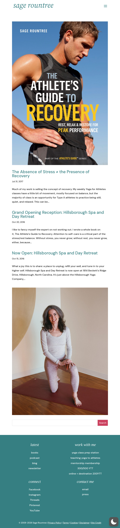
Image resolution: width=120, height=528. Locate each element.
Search (102, 422)
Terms (66, 522)
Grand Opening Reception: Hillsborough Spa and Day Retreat (58, 214)
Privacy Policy (54, 522)
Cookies (74, 522)
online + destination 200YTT (85, 473)
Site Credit (96, 522)
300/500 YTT (85, 468)
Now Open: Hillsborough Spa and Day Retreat (55, 253)
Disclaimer (84, 522)
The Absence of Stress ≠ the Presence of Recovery (50, 173)
